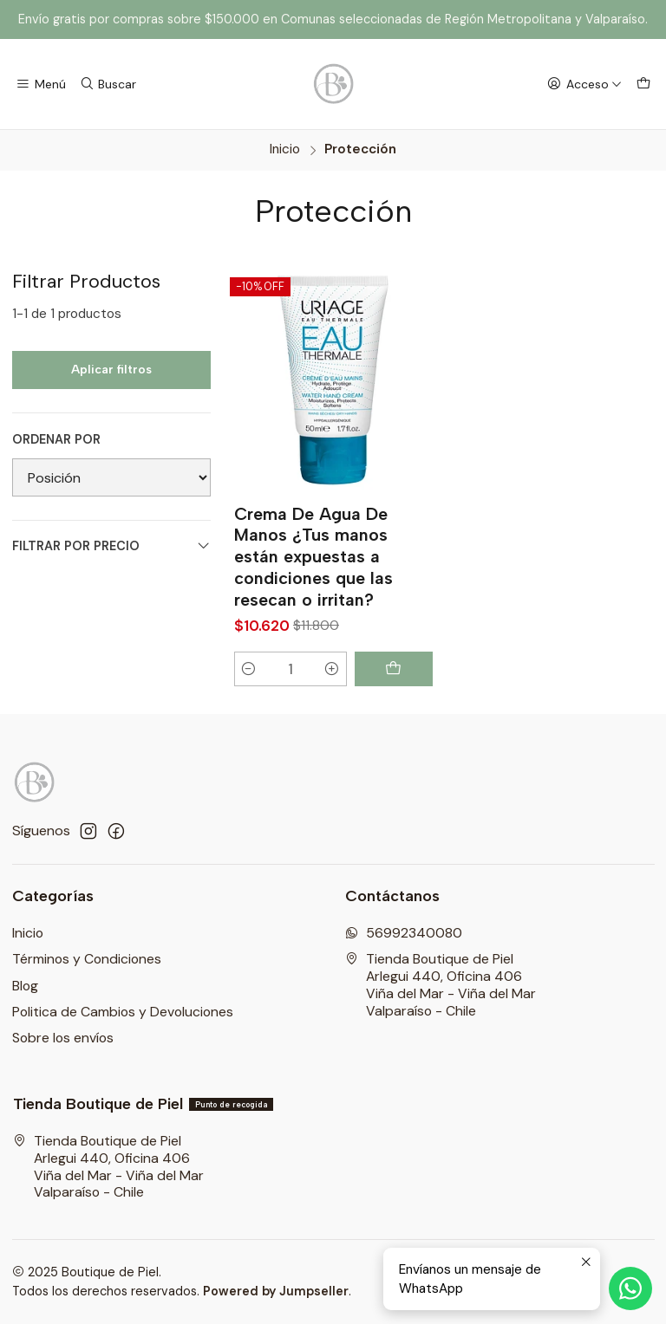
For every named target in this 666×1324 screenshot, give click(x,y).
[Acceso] (584, 84)
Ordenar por (56, 439)
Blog (25, 986)
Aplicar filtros (111, 369)
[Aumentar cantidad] (331, 668)
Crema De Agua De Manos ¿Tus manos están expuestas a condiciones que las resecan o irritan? (313, 556)
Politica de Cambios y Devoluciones (122, 1012)
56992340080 (403, 933)
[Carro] (643, 84)
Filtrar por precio (111, 546)
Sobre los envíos (63, 1038)
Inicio (285, 149)
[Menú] (41, 84)
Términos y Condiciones (86, 959)
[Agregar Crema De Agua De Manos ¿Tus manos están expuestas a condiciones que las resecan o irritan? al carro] (394, 669)
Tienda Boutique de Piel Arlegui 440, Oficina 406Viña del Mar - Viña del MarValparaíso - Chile (440, 984)
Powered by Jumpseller (276, 1291)
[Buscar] (107, 84)
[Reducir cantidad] (249, 668)
